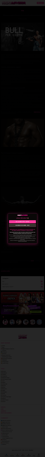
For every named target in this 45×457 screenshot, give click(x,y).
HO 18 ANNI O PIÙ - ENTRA (22, 221)
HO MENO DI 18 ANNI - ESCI (22, 225)
